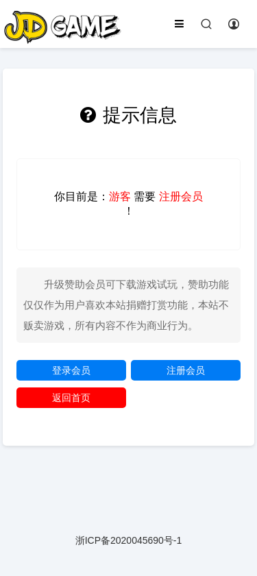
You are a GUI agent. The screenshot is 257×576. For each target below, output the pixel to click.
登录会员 (71, 370)
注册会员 (186, 370)
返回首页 (71, 397)
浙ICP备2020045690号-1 (128, 540)
